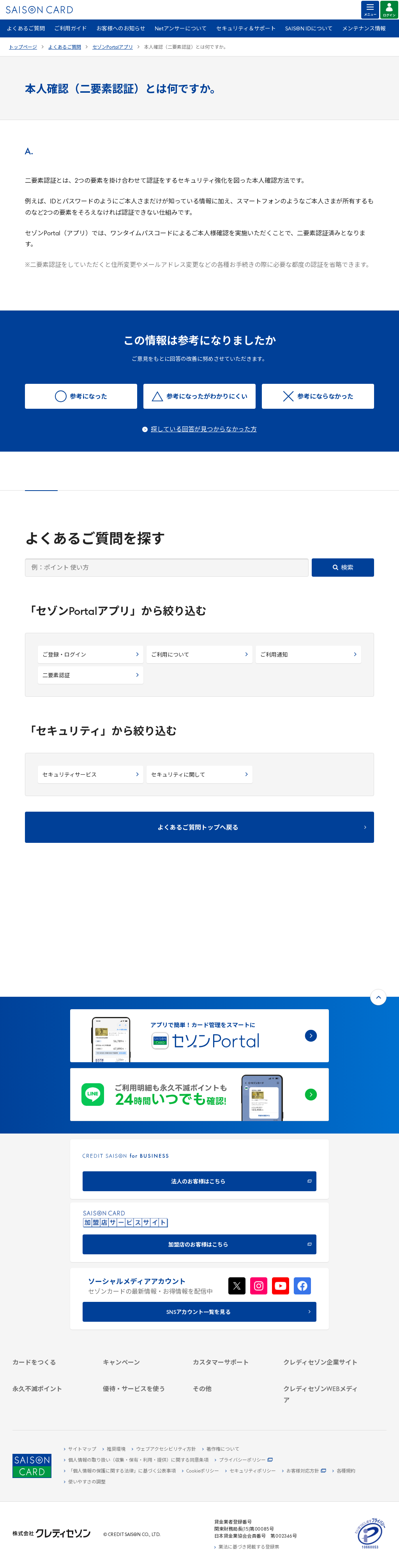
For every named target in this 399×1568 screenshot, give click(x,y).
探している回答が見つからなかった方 (204, 430)
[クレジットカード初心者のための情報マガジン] (322, 1357)
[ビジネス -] (322, 1278)
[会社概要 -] (322, 1269)
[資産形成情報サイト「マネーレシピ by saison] (322, 1373)
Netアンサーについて (181, 29)
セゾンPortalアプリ (112, 47)
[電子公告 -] (322, 1305)
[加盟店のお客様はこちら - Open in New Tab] (199, 1117)
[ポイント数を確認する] (51, 1403)
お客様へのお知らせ (120, 29)
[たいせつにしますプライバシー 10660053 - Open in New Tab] (370, 1549)
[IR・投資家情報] (322, 1296)
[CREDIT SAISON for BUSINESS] (199, 1054)
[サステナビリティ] (322, 1287)
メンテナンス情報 (364, 29)
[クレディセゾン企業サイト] (322, 1260)
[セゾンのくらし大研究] (322, 1385)
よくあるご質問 (26, 29)
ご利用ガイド (70, 29)
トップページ (23, 47)
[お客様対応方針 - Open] (304, 1471)
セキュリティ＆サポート (246, 29)
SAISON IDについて (309, 29)
